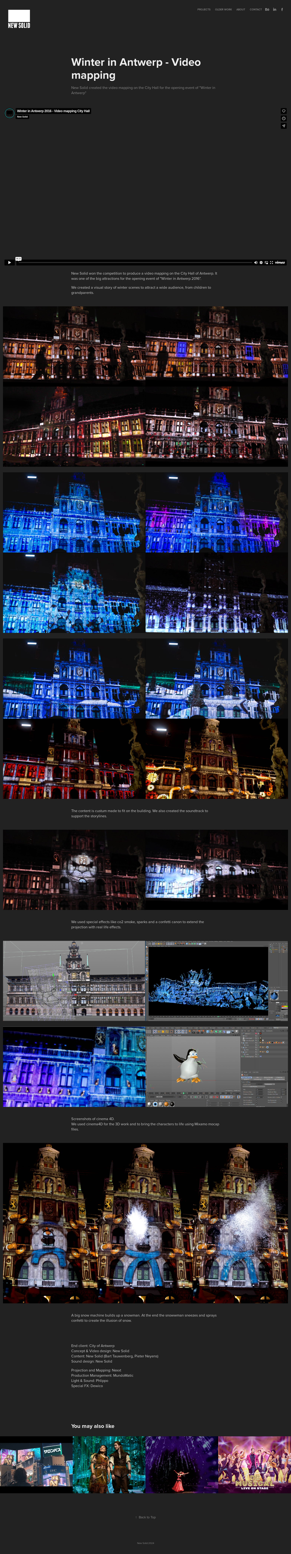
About (240, 9)
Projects (203, 9)
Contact (256, 9)
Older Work (223, 9)
